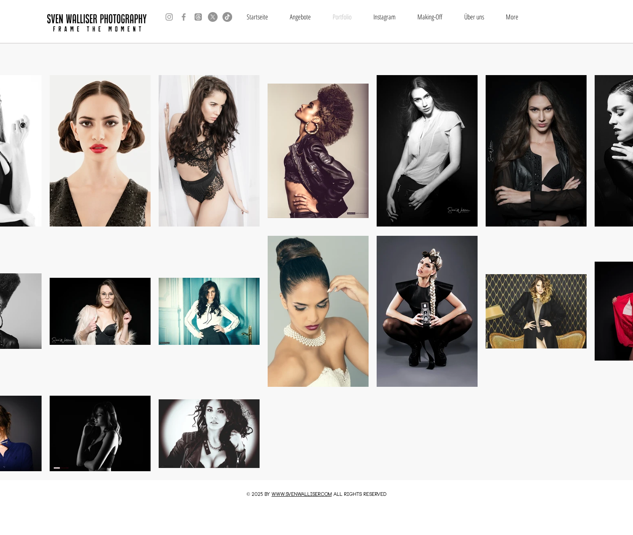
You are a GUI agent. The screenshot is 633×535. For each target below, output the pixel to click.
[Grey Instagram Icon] (169, 17)
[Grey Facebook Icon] (184, 17)
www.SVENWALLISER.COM (302, 494)
